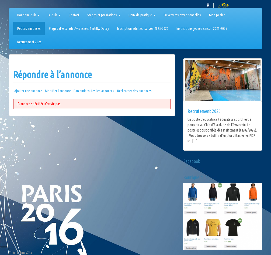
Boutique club (28, 15)
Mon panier (217, 15)
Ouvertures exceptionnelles (182, 15)
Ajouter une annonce (28, 91)
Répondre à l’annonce (52, 74)
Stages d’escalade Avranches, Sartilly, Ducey (79, 28)
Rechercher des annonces (134, 91)
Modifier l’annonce (58, 91)
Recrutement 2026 (29, 42)
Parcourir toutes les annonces (94, 91)
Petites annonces (29, 28)
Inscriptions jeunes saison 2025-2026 (201, 28)
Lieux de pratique (141, 15)
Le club (54, 15)
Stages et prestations (103, 15)
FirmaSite (26, 252)
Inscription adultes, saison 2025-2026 (142, 28)
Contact (74, 15)
